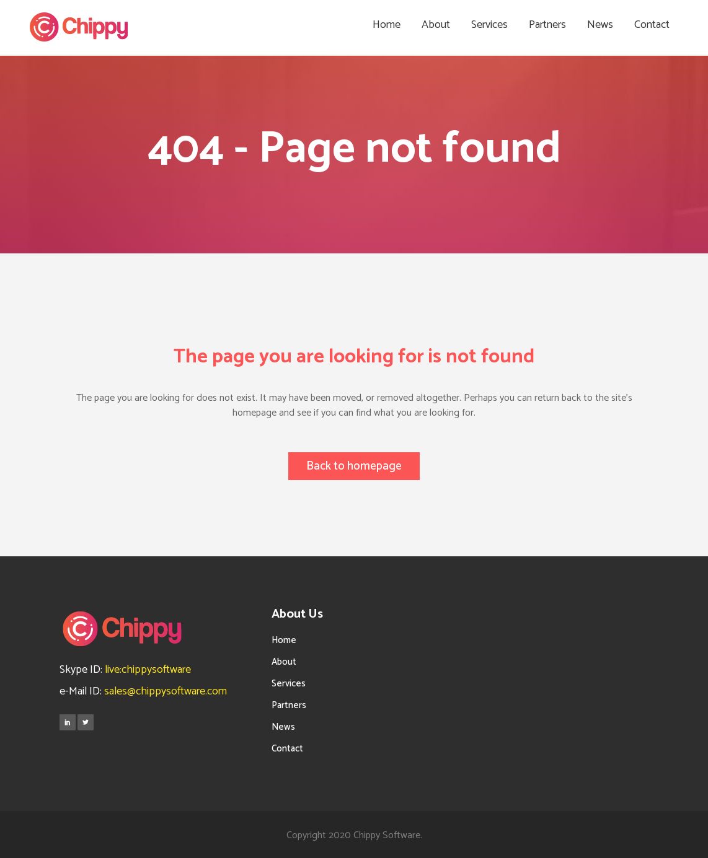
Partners (289, 704)
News (283, 725)
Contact (287, 747)
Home (284, 639)
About (284, 660)
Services (289, 682)
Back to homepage (354, 466)
